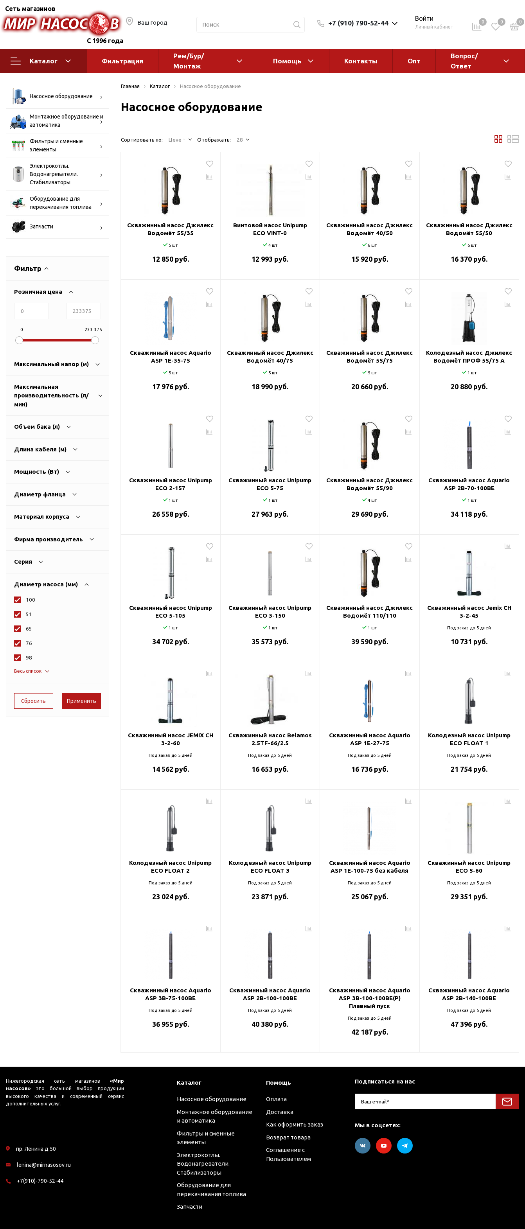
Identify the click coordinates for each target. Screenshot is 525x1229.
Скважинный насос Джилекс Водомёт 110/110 (369, 611)
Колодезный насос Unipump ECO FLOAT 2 (170, 866)
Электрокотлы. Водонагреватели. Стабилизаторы (56, 174)
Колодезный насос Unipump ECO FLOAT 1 (469, 739)
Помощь (287, 61)
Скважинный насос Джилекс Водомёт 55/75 (369, 356)
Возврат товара (288, 1137)
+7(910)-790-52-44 (40, 1181)
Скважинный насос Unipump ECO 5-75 (269, 484)
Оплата (276, 1099)
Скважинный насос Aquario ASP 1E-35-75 (170, 356)
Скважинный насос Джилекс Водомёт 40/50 (369, 229)
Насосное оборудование (56, 96)
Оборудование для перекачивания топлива (56, 203)
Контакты (361, 61)
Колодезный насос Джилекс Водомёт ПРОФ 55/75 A (469, 356)
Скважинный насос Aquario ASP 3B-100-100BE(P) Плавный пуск (369, 998)
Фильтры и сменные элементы (56, 145)
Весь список (27, 671)
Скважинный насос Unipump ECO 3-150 (269, 611)
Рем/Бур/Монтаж (188, 61)
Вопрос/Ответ (464, 61)
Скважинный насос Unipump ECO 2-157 (170, 484)
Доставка (279, 1112)
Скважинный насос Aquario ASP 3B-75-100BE (170, 994)
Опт (414, 61)
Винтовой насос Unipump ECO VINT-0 (270, 229)
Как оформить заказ (294, 1124)
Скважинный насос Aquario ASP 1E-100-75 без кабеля (369, 866)
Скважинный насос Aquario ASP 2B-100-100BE (270, 994)
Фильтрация (122, 61)
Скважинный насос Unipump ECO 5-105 (170, 611)
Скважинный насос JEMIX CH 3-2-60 (170, 739)
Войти (424, 18)
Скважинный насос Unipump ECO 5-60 (469, 866)
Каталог (41, 61)
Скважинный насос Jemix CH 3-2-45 (469, 611)
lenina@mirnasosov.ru (44, 1165)
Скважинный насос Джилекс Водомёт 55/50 (469, 229)
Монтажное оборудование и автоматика (56, 121)
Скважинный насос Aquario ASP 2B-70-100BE (469, 484)
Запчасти (56, 226)
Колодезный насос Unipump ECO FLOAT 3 (270, 866)
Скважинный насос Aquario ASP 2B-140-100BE (469, 994)
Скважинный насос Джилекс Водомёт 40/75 (270, 356)
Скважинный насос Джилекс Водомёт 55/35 (170, 229)
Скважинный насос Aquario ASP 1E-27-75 (369, 739)
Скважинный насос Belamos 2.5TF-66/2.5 (270, 739)
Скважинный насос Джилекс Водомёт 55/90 (369, 484)
